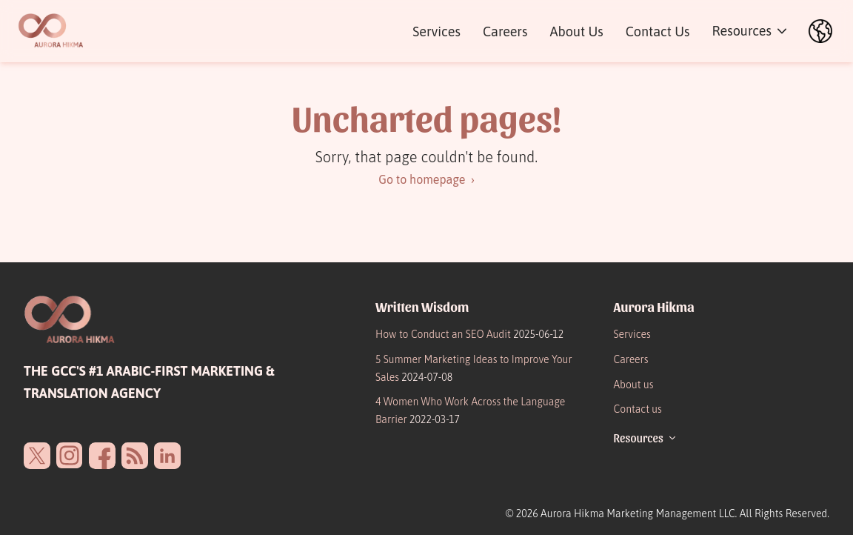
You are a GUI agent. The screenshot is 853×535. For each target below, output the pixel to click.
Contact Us (658, 31)
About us (634, 385)
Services (436, 31)
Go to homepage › (426, 179)
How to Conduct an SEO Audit (469, 334)
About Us (576, 31)
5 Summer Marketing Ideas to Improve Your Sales (473, 368)
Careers (505, 31)
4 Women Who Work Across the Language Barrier (470, 410)
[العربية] (820, 31)
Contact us (638, 409)
